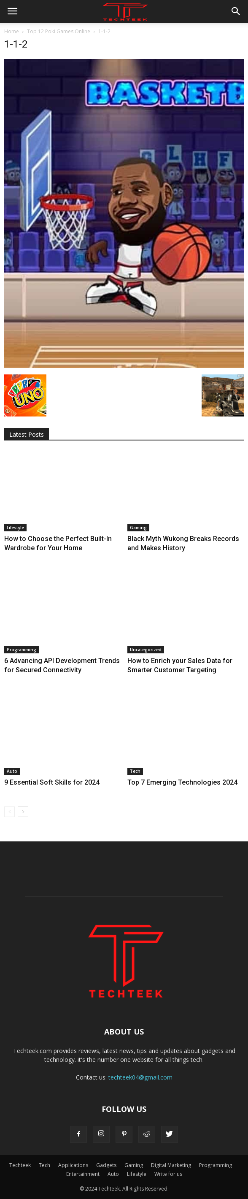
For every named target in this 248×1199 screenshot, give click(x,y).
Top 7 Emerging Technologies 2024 (182, 782)
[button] (236, 11)
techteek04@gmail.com (140, 1077)
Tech (135, 771)
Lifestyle (15, 528)
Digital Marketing (171, 1165)
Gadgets (106, 1165)
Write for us (168, 1174)
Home (11, 31)
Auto (12, 771)
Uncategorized (146, 650)
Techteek (20, 1165)
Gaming (138, 528)
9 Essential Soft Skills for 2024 (52, 782)
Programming (21, 650)
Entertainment (83, 1174)
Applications (73, 1165)
